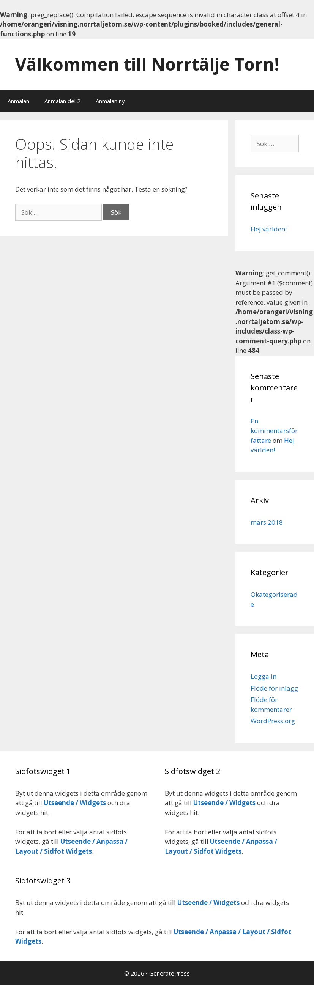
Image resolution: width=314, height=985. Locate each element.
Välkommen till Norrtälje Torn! (147, 64)
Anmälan (18, 101)
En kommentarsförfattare (274, 431)
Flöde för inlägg (274, 688)
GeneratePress (169, 973)
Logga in (263, 676)
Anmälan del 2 (62, 101)
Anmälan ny (110, 101)
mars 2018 (267, 522)
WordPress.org (273, 720)
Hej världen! (269, 229)
